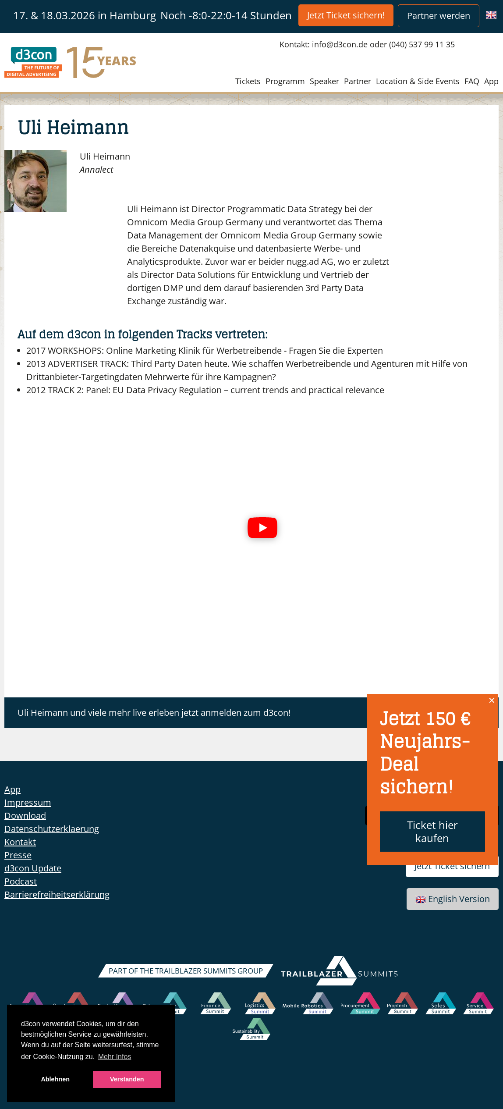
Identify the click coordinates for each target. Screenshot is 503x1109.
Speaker (324, 81)
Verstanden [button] (127, 1079)
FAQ (471, 81)
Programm (285, 81)
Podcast (20, 881)
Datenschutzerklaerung (51, 829)
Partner (357, 81)
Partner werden (438, 15)
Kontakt (20, 842)
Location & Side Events (418, 81)
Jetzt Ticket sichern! (346, 15)
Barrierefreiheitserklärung (57, 894)
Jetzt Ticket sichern (452, 866)
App (491, 81)
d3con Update (32, 868)
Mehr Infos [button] (114, 1056)
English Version (452, 899)
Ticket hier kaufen (432, 831)
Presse (18, 855)
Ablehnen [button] (55, 1079)
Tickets (248, 81)
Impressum (27, 802)
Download (25, 815)
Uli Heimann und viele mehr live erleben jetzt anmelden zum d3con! (154, 712)
